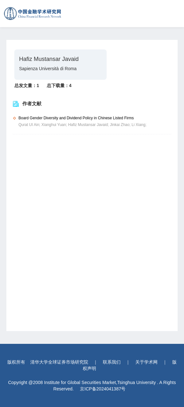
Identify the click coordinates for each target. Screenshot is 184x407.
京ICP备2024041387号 (102, 388)
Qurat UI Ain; (29, 124)
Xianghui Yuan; (54, 124)
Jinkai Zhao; (120, 124)
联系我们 (112, 362)
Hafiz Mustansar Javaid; (89, 124)
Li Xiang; (138, 124)
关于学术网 (146, 362)
